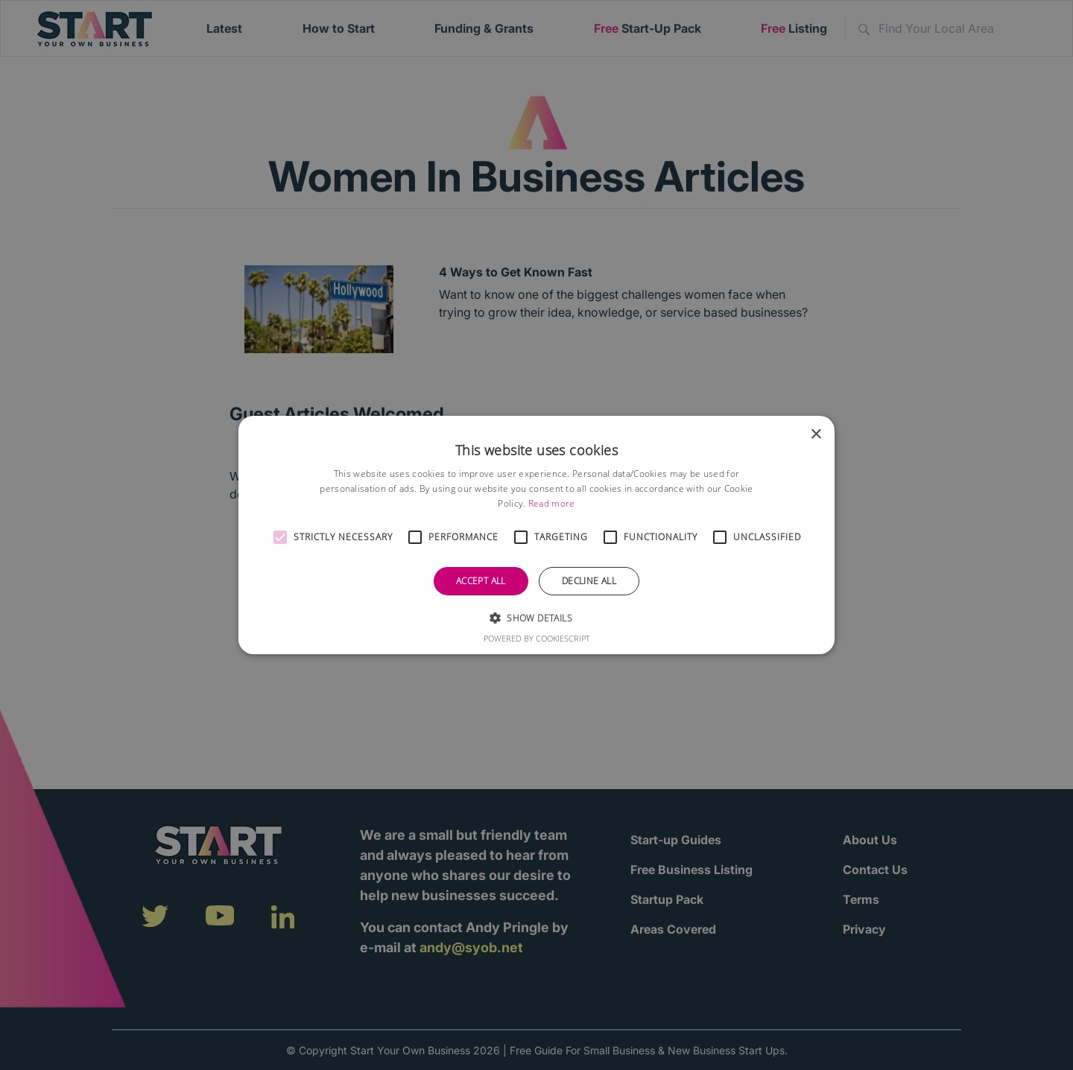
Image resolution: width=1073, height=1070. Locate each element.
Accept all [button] (481, 580)
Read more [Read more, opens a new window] (551, 503)
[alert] (536, 535)
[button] (280, 537)
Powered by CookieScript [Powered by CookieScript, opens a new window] (537, 638)
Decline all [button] (589, 580)
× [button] (815, 434)
